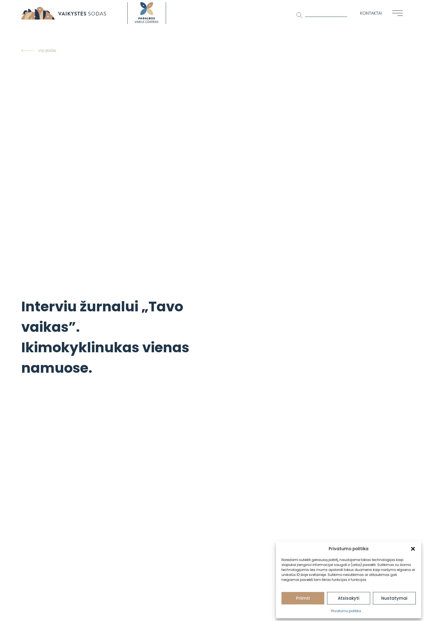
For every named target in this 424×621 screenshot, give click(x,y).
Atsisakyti (348, 598)
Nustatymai (394, 598)
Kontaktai (371, 13)
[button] (413, 549)
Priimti (303, 598)
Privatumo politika (346, 611)
